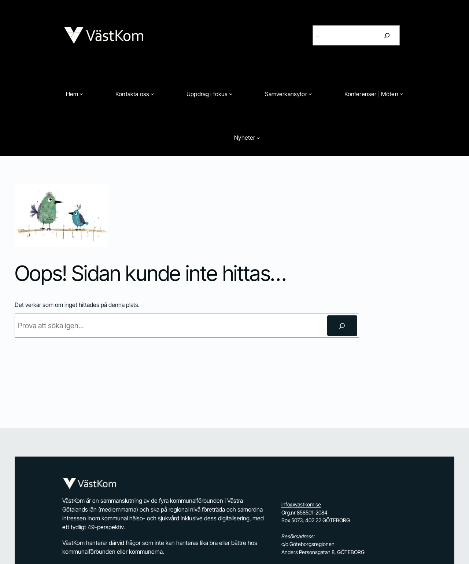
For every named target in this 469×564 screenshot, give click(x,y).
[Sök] (387, 35)
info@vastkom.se (301, 504)
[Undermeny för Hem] (81, 94)
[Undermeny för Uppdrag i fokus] (231, 94)
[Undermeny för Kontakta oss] (152, 94)
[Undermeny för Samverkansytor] (310, 94)
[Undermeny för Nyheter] (258, 137)
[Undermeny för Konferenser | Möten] (401, 94)
